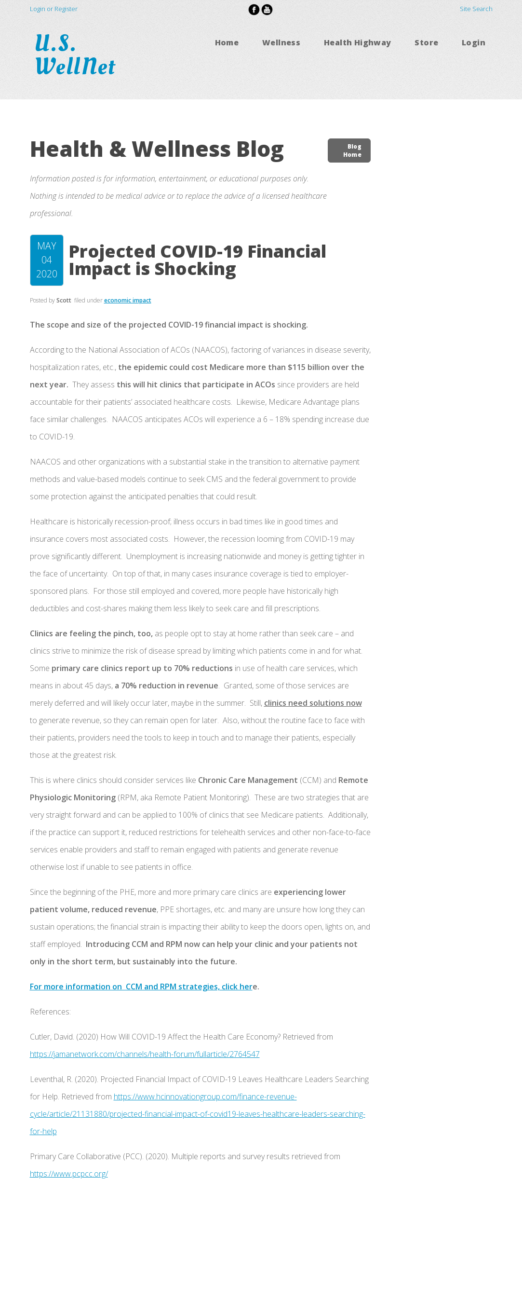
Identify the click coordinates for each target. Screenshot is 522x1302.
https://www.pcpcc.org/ (69, 1173)
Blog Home (352, 150)
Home (227, 42)
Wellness (281, 42)
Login (473, 42)
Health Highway (357, 42)
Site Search (476, 8)
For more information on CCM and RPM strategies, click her (141, 986)
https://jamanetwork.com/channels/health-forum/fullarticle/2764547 (145, 1054)
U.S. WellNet (78, 54)
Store (426, 42)
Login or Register (54, 8)
